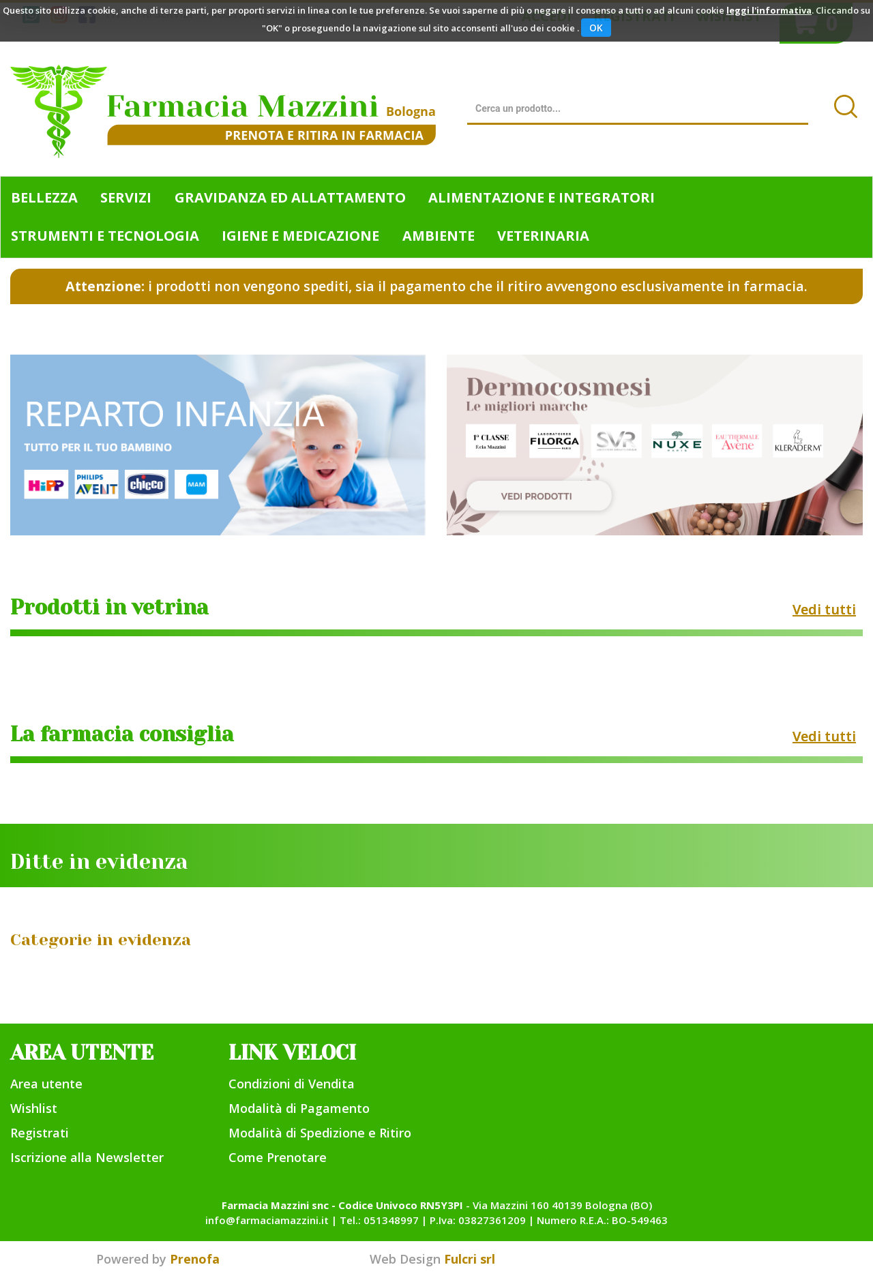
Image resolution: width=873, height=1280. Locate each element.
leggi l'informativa (769, 10)
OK (596, 27)
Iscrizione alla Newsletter (87, 1157)
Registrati (39, 1133)
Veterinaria (543, 235)
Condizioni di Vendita (291, 1083)
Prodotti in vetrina (109, 607)
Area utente (46, 1083)
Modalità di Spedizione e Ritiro (319, 1133)
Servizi (125, 197)
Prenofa (195, 1259)
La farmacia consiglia (122, 734)
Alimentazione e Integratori (541, 197)
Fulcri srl (469, 1259)
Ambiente (438, 235)
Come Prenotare (277, 1157)
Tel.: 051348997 (379, 1220)
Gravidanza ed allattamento (290, 197)
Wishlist (33, 1108)
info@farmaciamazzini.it (267, 1220)
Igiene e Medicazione (300, 235)
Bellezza (44, 197)
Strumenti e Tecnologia (105, 235)
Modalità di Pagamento (299, 1108)
